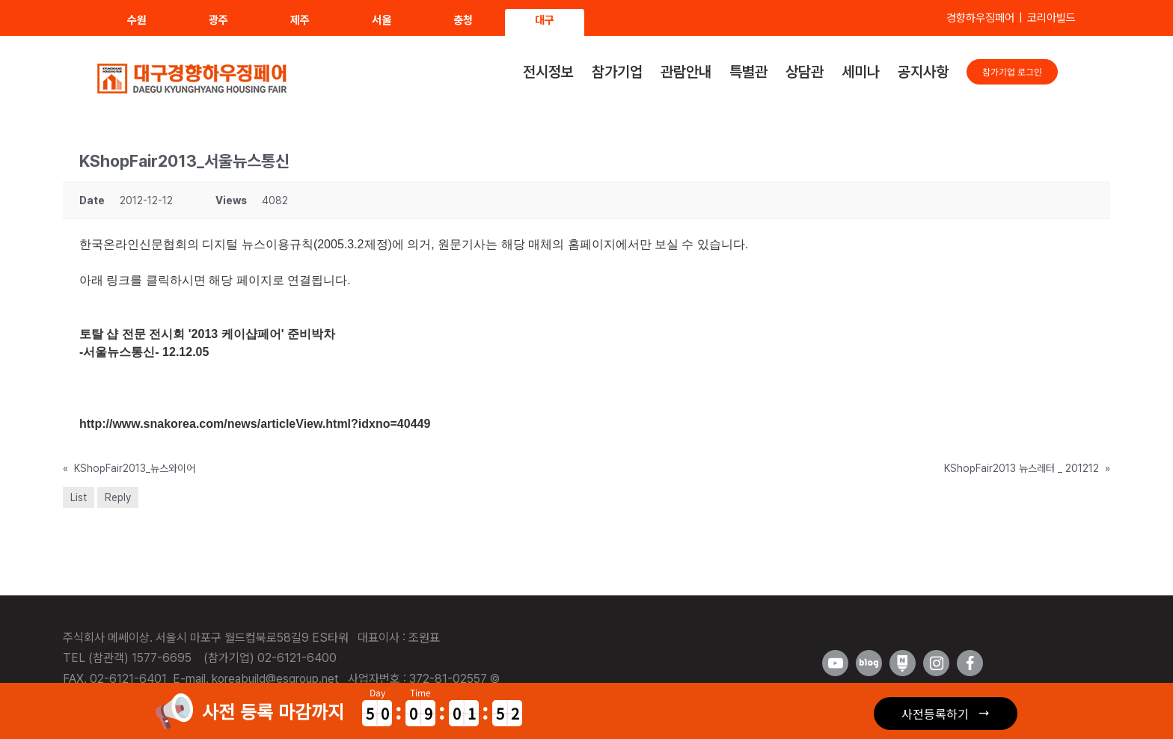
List (78, 497)
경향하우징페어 (980, 18)
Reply (118, 497)
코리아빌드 (1051, 18)
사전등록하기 (935, 714)
